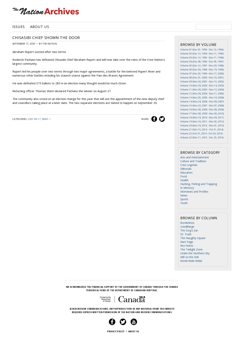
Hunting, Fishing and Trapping (198, 184)
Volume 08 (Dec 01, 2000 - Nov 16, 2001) (202, 77)
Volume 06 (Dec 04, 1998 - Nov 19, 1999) (202, 69)
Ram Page (186, 242)
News (45, 119)
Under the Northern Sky (194, 253)
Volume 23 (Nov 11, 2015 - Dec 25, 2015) (202, 137)
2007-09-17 (34, 119)
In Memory (187, 188)
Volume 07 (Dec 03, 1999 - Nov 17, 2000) (202, 73)
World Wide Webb (191, 261)
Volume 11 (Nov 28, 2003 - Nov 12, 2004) (202, 89)
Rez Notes (186, 245)
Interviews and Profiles (194, 191)
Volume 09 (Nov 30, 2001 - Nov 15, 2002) (202, 81)
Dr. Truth (185, 234)
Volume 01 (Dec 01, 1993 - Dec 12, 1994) (201, 49)
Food (183, 176)
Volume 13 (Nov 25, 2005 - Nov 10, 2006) (202, 97)
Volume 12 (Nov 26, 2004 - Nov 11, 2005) (202, 93)
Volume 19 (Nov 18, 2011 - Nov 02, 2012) (202, 121)
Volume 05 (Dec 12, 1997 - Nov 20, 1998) (202, 65)
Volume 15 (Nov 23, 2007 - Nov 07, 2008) (202, 105)
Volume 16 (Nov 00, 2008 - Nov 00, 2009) (202, 109)
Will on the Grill (189, 257)
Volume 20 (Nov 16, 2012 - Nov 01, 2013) (202, 125)
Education (186, 172)
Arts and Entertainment (194, 157)
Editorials (186, 169)
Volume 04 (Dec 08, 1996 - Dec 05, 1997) (201, 61)
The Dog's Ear (189, 230)
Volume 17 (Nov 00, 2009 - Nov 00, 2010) (202, 113)
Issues (18, 27)
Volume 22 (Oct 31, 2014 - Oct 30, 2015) (201, 133)
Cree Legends (188, 165)
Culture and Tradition (193, 161)
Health (184, 180)
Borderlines (187, 223)
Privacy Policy (117, 331)
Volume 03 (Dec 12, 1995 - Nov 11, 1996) (202, 57)
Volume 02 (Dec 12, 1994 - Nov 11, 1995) (202, 53)
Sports (184, 199)
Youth (184, 203)
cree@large (187, 226)
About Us (39, 27)
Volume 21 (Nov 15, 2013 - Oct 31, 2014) (201, 129)
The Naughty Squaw (192, 238)
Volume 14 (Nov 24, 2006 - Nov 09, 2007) (202, 101)
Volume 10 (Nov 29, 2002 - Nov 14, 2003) (202, 85)
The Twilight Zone (191, 249)
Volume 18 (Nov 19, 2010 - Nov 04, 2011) (202, 117)
